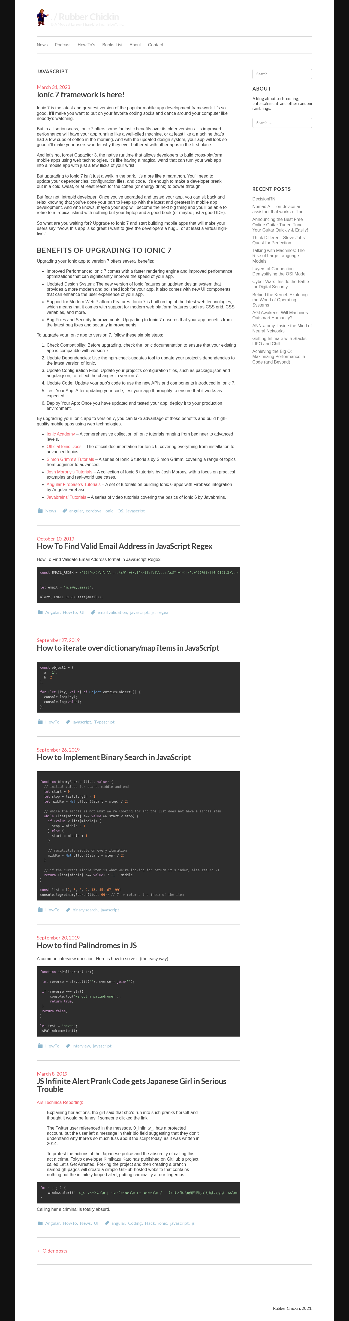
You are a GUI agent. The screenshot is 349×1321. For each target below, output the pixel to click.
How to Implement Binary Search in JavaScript (114, 757)
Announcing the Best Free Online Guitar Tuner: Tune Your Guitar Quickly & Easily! (280, 224)
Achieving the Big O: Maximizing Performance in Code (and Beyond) (278, 356)
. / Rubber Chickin (84, 16)
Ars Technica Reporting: (60, 1102)
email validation (112, 612)
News (42, 45)
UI (82, 612)
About (135, 45)
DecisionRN (263, 199)
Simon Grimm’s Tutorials (70, 459)
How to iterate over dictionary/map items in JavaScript (128, 647)
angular (76, 510)
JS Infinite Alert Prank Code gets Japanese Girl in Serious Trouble (131, 1085)
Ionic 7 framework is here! (80, 94)
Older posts (52, 1251)
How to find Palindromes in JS (87, 945)
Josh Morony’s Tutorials (69, 472)
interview (81, 1045)
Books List (112, 45)
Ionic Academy (61, 434)
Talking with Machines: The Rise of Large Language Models (278, 255)
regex (163, 612)
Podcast (63, 45)
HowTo (70, 612)
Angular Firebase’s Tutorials (74, 484)
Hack (150, 1223)
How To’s (86, 45)
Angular (52, 612)
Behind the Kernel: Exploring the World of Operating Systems (280, 299)
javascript (135, 510)
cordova (93, 510)
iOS (119, 510)
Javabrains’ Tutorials (66, 497)
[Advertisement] (274, 157)
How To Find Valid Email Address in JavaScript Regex (124, 546)
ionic (108, 510)
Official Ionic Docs (64, 446)
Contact (155, 45)
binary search (85, 909)
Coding (135, 1223)
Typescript (104, 721)
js (153, 612)
